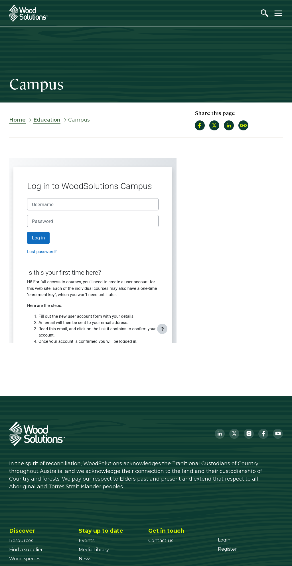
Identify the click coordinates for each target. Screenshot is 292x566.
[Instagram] (249, 434)
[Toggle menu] (278, 13)
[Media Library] (94, 549)
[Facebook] (263, 434)
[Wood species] (24, 558)
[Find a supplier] (26, 549)
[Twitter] (234, 434)
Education (46, 120)
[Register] (227, 549)
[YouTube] (278, 434)
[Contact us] (160, 540)
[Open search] (264, 13)
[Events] (86, 540)
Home (17, 120)
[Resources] (21, 540)
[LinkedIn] (220, 434)
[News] (85, 558)
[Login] (224, 540)
